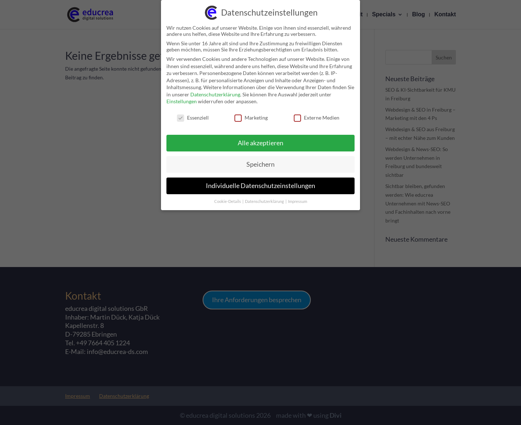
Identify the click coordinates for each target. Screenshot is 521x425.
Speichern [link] (260, 160)
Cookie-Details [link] (228, 197)
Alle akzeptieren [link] (260, 138)
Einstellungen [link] (181, 97)
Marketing (251, 114)
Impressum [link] (297, 197)
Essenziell (193, 114)
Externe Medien (316, 114)
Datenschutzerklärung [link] (215, 90)
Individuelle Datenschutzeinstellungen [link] (260, 181)
